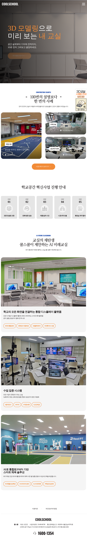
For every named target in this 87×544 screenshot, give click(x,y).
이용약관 (35, 509)
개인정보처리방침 (51, 509)
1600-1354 (46, 533)
